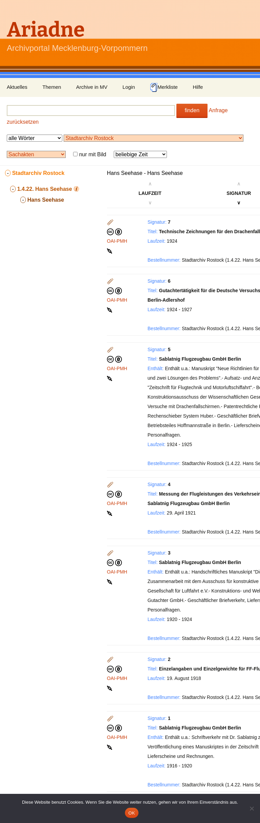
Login (129, 87)
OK (131, 813)
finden (192, 110)
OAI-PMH (117, 241)
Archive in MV (92, 87)
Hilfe (198, 87)
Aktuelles (17, 87)
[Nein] (251, 808)
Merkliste (164, 87)
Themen (51, 87)
